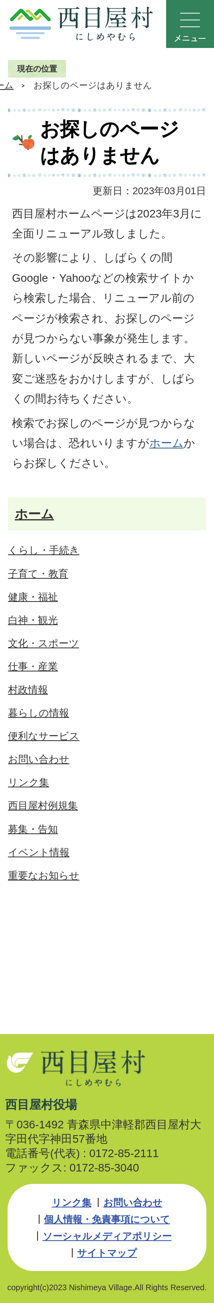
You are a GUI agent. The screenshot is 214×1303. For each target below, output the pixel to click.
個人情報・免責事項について (107, 1219)
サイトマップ (107, 1252)
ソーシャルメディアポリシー (107, 1236)
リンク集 (71, 1202)
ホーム (166, 443)
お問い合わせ (132, 1202)
